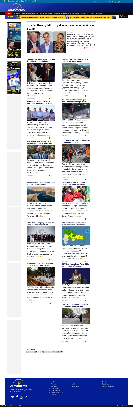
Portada (53, 382)
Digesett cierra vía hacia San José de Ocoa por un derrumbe (75, 60)
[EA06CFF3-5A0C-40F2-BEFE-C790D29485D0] (14, 40)
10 (44, 352)
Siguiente (60, 352)
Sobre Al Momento (108, 386)
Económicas (35, 13)
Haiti (87, 13)
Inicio (9, 13)
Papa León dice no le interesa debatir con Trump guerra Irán (73, 183)
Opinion (83, 13)
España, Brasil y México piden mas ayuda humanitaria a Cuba (91, 17)
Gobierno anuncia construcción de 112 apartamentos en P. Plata (40, 264)
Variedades (66, 13)
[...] (94, 45)
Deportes (28, 13)
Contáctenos (99, 13)
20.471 (53, 352)
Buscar (124, 16)
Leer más (47, 96)
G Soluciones (128, 406)
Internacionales (58, 13)
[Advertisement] (14, 122)
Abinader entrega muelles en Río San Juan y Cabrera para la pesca (39, 102)
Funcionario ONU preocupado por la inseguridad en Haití (76, 141)
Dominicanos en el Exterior (46, 13)
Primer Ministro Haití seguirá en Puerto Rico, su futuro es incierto (43, 17)
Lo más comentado (74, 13)
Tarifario (92, 13)
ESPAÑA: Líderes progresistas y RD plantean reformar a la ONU (40, 224)
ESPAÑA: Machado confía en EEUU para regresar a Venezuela (75, 265)
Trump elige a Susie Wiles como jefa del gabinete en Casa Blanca (41, 60)
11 (47, 352)
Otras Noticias (16, 13)
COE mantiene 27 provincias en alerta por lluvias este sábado (74, 224)
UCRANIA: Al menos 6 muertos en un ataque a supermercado (75, 306)
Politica (23, 13)
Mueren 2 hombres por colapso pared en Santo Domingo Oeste (74, 101)
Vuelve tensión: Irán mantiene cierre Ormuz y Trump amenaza (41, 183)
